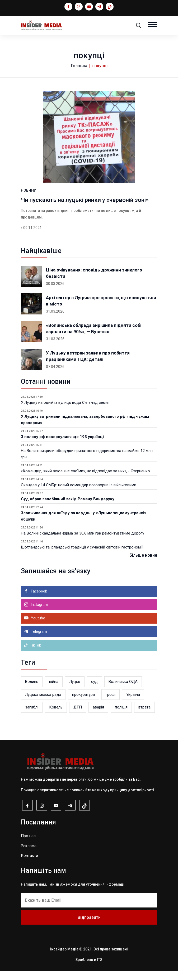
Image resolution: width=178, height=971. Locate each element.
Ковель (56, 707)
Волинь (31, 681)
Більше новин (143, 555)
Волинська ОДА (123, 681)
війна (53, 681)
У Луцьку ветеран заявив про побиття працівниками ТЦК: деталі (88, 356)
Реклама (28, 845)
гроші (110, 694)
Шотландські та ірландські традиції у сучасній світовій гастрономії (82, 547)
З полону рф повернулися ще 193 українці (62, 436)
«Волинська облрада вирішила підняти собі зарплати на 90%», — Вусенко (93, 328)
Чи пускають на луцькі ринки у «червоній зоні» (85, 200)
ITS (99, 960)
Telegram (38, 631)
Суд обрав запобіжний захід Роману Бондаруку (67, 499)
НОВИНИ (28, 190)
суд (94, 681)
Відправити (89, 917)
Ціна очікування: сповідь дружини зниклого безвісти (94, 273)
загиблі (31, 707)
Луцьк (74, 681)
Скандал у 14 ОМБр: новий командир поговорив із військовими (78, 485)
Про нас (28, 835)
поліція (121, 707)
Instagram (39, 605)
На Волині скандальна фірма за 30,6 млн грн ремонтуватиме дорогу (82, 533)
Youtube (37, 618)
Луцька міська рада (43, 694)
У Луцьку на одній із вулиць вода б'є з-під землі (65, 402)
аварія (98, 707)
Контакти (29, 855)
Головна (79, 65)
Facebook (38, 591)
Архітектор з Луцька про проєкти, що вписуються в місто (101, 301)
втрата (144, 707)
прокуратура (83, 694)
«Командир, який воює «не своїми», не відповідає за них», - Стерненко (85, 471)
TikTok (32, 645)
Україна (133, 694)
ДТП (77, 707)
